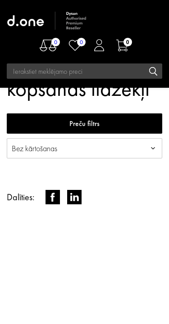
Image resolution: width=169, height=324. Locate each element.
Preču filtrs (84, 123)
